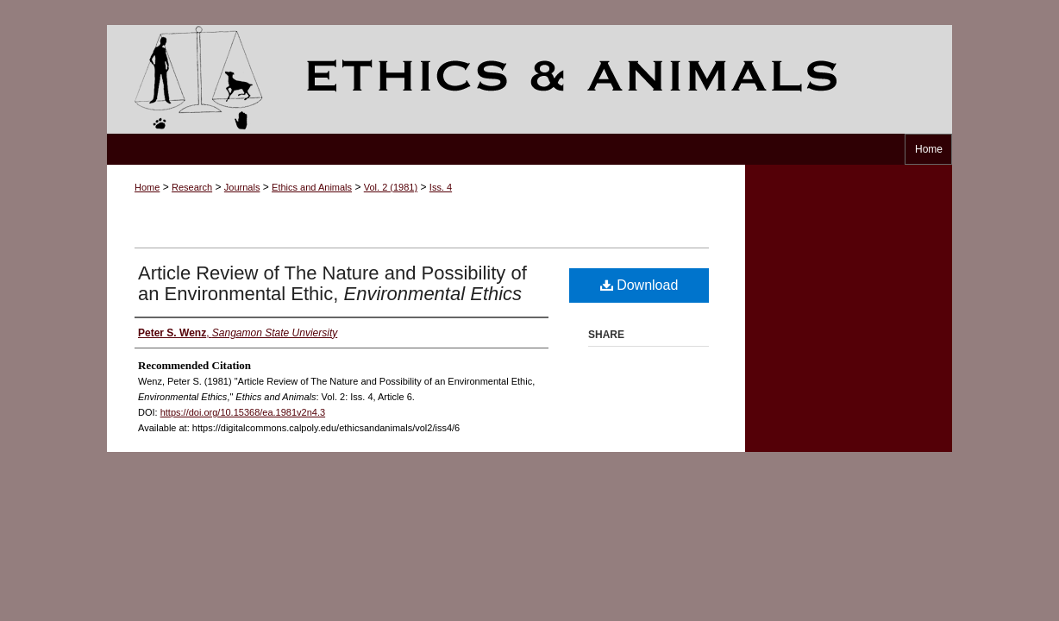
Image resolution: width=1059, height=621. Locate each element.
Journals (242, 187)
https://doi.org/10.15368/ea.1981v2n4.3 (242, 412)
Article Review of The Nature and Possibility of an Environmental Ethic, (332, 283)
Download (639, 285)
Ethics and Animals (529, 79)
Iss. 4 (440, 187)
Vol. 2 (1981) (390, 187)
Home (147, 187)
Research (192, 187)
